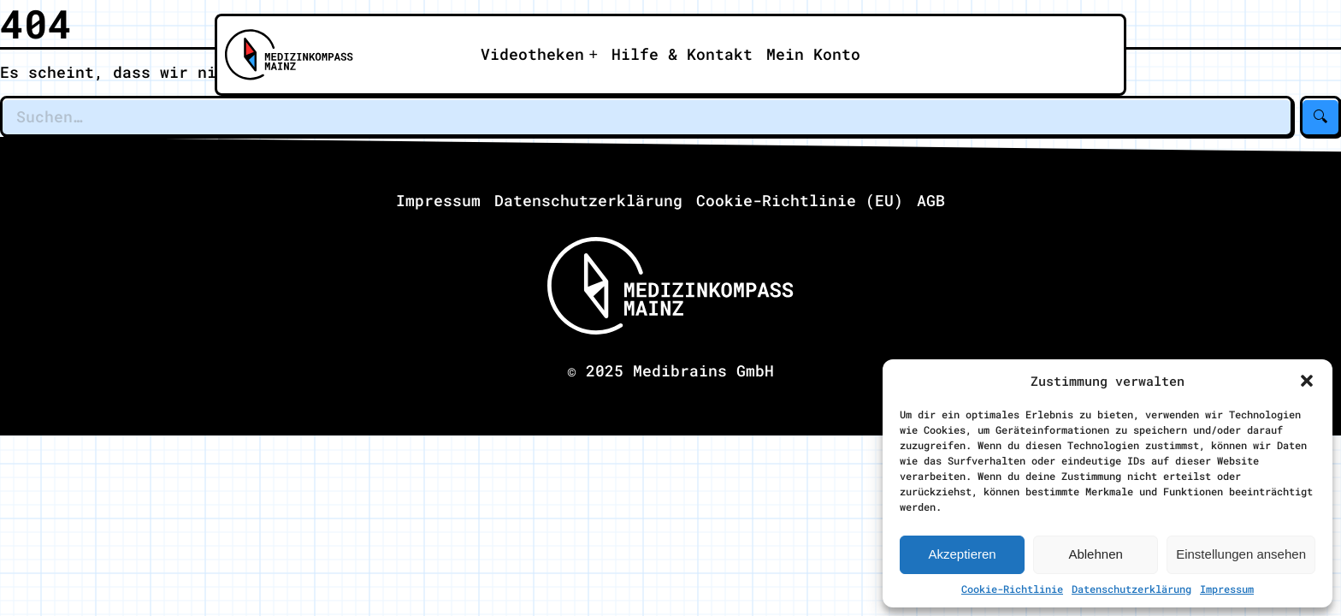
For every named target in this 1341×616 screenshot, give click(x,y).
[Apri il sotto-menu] (539, 54)
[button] (1306, 380)
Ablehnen (1095, 554)
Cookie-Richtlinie (1012, 589)
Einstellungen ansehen (1241, 554)
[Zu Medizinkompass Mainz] (282, 54)
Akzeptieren (961, 554)
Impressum (1227, 589)
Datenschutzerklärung (1131, 589)
